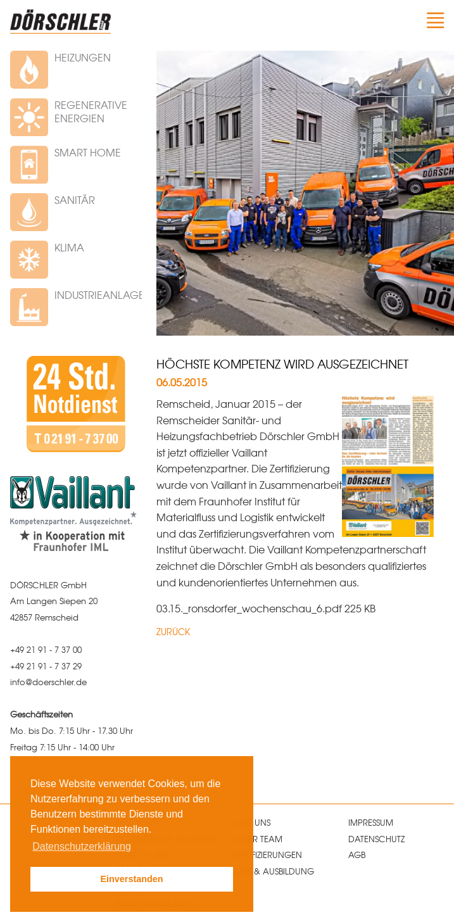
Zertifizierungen (267, 855)
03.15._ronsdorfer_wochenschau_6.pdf (250, 608)
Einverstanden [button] (131, 879)
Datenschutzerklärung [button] (81, 846)
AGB (356, 855)
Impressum (370, 822)
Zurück (173, 631)
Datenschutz (376, 839)
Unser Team (257, 839)
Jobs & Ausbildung (273, 871)
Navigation (434, 20)
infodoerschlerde (48, 682)
